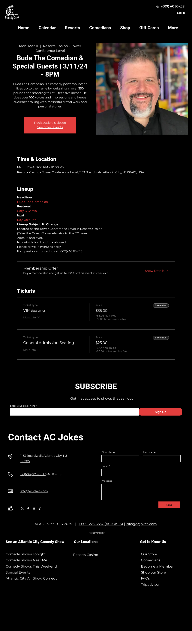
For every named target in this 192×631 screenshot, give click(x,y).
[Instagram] (34, 508)
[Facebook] (28, 508)
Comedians (150, 560)
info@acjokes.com (141, 524)
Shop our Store (153, 572)
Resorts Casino (85, 555)
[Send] (169, 504)
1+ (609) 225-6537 (33, 474)
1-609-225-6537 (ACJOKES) (101, 524)
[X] (22, 508)
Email (105, 466)
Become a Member (157, 566)
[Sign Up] (160, 412)
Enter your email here (22, 405)
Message (107, 480)
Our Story (149, 554)
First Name (108, 452)
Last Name (149, 452)
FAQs (145, 578)
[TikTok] (40, 508)
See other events (50, 127)
